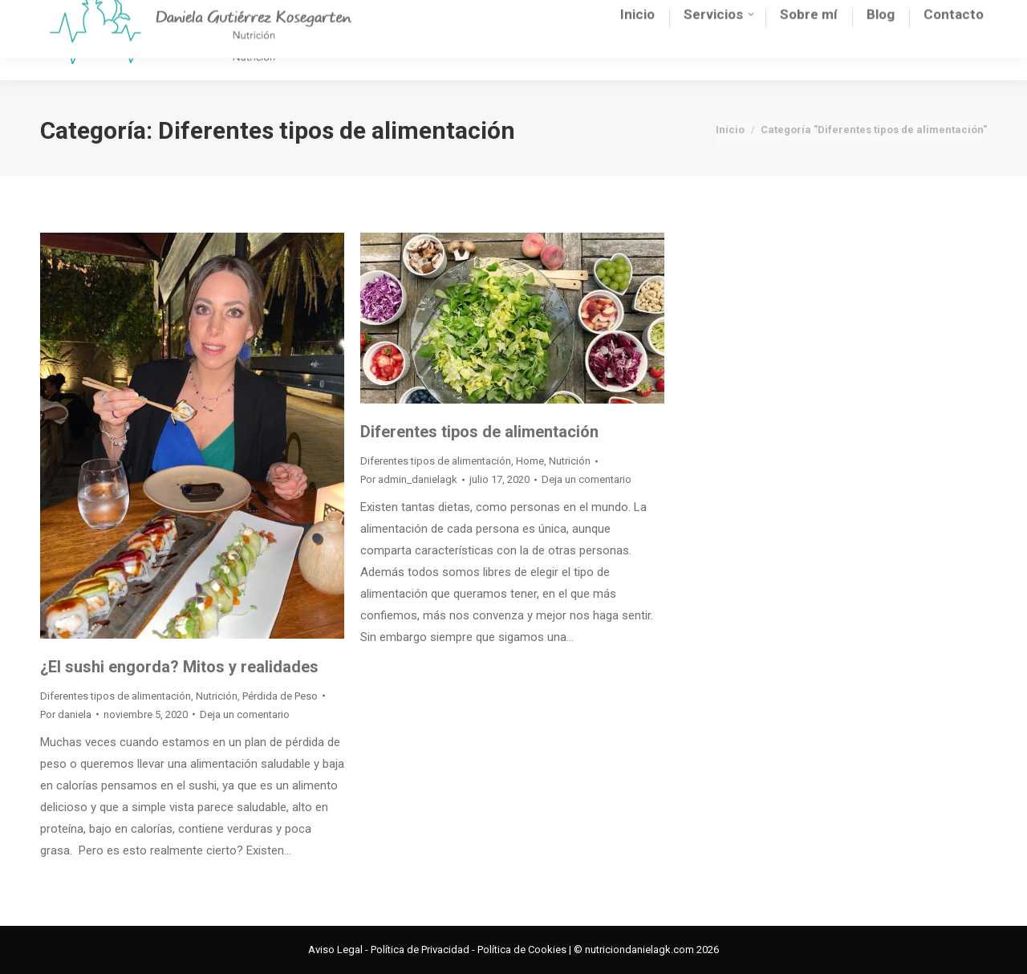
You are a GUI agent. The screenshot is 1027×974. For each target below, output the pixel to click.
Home (530, 461)
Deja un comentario (245, 714)
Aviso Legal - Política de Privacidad (388, 950)
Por (65, 714)
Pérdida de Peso (280, 696)
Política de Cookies (521, 950)
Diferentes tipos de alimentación (115, 696)
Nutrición (216, 696)
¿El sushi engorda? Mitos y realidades (179, 666)
